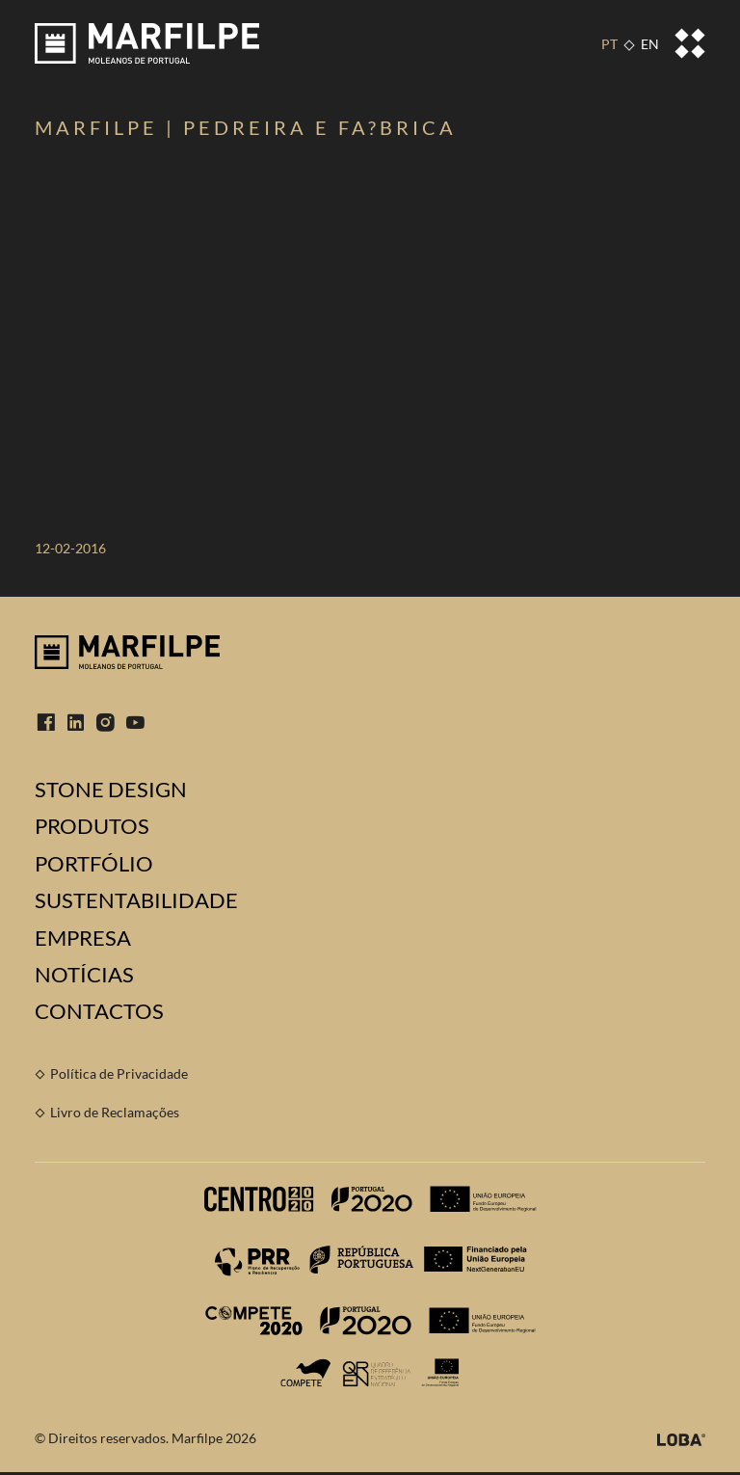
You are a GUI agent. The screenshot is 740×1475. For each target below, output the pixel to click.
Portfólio (94, 863)
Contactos (99, 1011)
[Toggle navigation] (689, 43)
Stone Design (111, 789)
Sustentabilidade (136, 900)
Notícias (84, 974)
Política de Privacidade (119, 1073)
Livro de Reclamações (114, 1112)
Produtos (92, 826)
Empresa (83, 938)
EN (650, 44)
